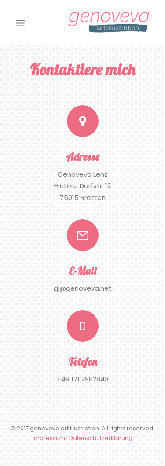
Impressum (49, 438)
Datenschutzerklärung (100, 438)
